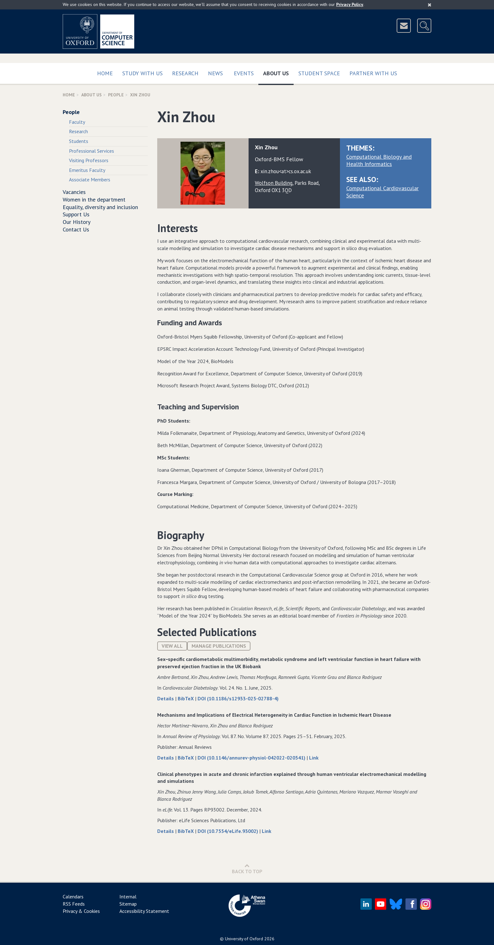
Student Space (319, 73)
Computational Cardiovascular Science (382, 192)
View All (172, 646)
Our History (76, 221)
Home (105, 73)
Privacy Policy (349, 4)
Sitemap (128, 904)
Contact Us (76, 229)
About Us (278, 72)
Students (78, 141)
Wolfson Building (273, 182)
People (116, 95)
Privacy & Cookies (81, 911)
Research (185, 73)
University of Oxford (244, 939)
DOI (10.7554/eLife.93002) (228, 831)
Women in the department (94, 199)
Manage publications (219, 646)
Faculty (77, 122)
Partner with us (373, 73)
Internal (127, 896)
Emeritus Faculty (87, 170)
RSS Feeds (74, 904)
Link (314, 757)
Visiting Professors (88, 160)
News (215, 73)
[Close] (430, 5)
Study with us (142, 73)
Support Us (76, 214)
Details (166, 698)
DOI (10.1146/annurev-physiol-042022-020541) (252, 757)
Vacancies (74, 192)
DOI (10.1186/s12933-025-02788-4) (238, 698)
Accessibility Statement (144, 911)
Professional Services (91, 151)
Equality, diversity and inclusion (100, 207)
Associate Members (89, 179)
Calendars (73, 896)
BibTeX (186, 698)
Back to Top (247, 868)
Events (244, 73)
